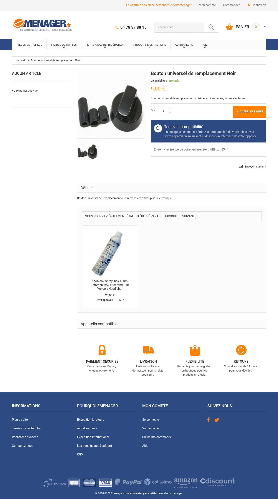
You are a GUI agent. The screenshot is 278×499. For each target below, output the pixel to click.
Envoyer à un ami (255, 166)
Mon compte (207, 5)
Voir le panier (151, 428)
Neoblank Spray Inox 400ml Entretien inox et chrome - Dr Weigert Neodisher (110, 284)
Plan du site (20, 419)
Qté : (153, 110)
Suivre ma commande (157, 437)
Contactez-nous (22, 445)
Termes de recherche (26, 428)
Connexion (259, 5)
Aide (145, 445)
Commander (231, 5)
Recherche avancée (25, 437)
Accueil (20, 60)
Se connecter (151, 419)
